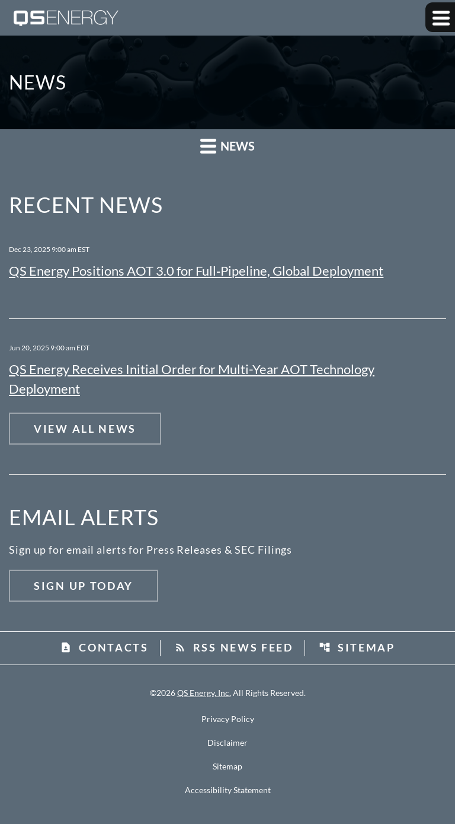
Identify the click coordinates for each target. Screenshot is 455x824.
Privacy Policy (227, 719)
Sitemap (357, 647)
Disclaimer (227, 743)
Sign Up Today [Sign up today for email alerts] (83, 585)
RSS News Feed (233, 647)
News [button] (227, 146)
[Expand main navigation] (440, 17)
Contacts (104, 647)
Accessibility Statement (228, 790)
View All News (85, 428)
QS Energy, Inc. (204, 693)
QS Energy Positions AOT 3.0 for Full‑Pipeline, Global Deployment (196, 271)
